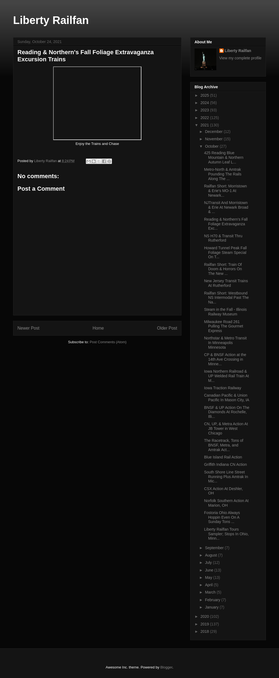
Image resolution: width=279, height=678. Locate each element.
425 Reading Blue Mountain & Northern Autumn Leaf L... (223, 157)
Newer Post (28, 328)
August (211, 555)
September (215, 548)
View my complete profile (240, 58)
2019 (205, 624)
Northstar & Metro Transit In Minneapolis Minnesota (225, 342)
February (213, 600)
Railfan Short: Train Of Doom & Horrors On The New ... (223, 269)
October (212, 146)
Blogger (166, 667)
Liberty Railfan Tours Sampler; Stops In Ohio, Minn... (226, 534)
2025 (205, 95)
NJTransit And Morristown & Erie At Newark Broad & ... (226, 207)
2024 (205, 103)
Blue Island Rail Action (223, 457)
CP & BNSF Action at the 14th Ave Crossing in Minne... (225, 359)
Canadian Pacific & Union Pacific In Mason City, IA (226, 397)
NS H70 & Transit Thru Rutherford (223, 238)
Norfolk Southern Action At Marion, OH (226, 502)
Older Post (167, 328)
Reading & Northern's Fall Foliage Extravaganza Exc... (226, 224)
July (209, 562)
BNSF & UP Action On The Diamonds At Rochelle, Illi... (226, 412)
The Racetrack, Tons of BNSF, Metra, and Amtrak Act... (223, 445)
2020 (205, 616)
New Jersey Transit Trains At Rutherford (226, 283)
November (214, 139)
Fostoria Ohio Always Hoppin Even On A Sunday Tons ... (222, 517)
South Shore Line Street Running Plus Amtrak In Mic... (226, 477)
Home (98, 328)
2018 (205, 631)
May (209, 577)
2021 (205, 125)
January (212, 607)
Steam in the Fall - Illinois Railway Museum (225, 311)
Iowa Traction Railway (222, 388)
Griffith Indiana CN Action (225, 464)
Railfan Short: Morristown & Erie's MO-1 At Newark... (225, 190)
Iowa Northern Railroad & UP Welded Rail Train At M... (226, 376)
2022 (205, 117)
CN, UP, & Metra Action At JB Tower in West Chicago (226, 428)
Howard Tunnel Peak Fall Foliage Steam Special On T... (225, 252)
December (214, 131)
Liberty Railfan (51, 20)
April (209, 585)
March (211, 592)
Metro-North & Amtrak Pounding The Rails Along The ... (222, 174)
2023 (205, 110)
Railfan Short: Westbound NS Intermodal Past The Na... (226, 298)
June (209, 570)
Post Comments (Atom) (108, 342)
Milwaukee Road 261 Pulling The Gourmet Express (223, 326)
